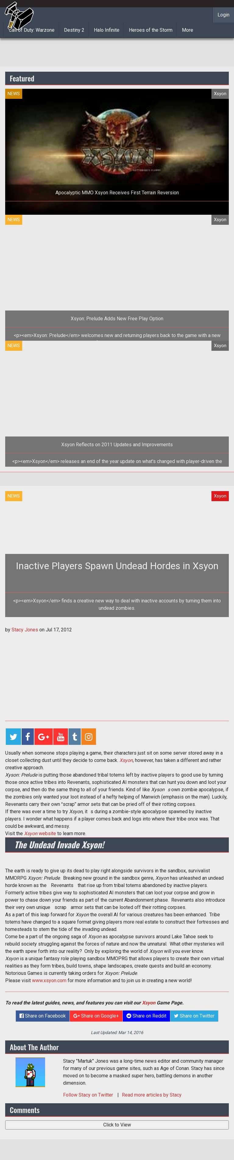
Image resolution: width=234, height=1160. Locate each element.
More (187, 30)
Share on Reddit (146, 1016)
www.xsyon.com (49, 980)
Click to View (117, 1125)
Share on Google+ (96, 1016)
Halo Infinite (106, 30)
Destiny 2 (74, 30)
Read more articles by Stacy (152, 1095)
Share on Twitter (194, 1016)
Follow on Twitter (88, 1095)
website (40, 833)
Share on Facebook (43, 1016)
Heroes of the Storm (150, 30)
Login (223, 15)
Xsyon (126, 760)
